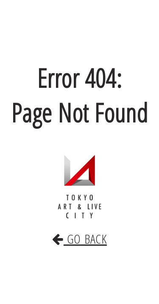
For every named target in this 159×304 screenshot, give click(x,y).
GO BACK (80, 230)
